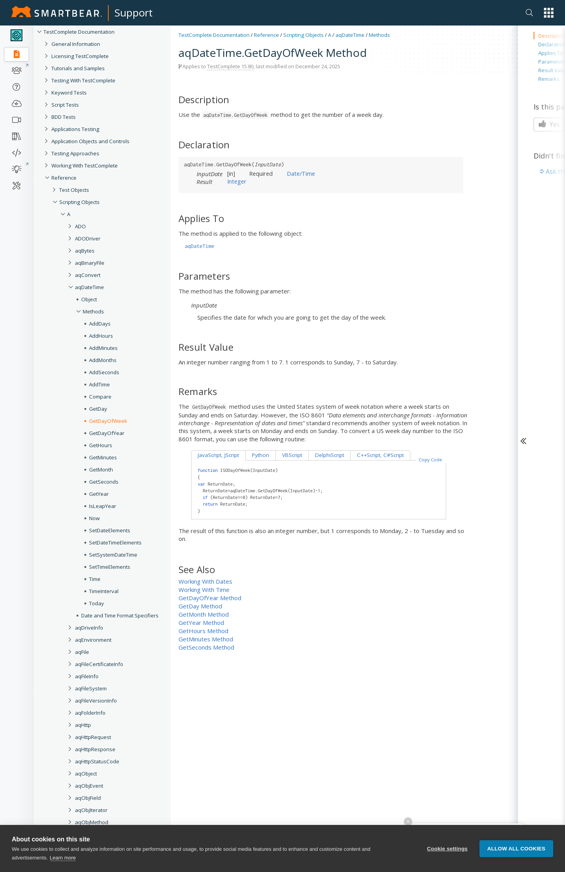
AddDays (100, 323)
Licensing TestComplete (80, 56)
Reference (64, 177)
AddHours (101, 335)
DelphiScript (329, 455)
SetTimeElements (109, 566)
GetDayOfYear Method (210, 598)
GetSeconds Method (206, 647)
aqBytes (85, 250)
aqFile (82, 651)
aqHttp (83, 724)
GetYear (99, 493)
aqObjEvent (89, 785)
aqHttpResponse (95, 749)
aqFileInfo (86, 676)
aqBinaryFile (89, 262)
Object (89, 299)
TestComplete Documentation (79, 31)
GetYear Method (201, 622)
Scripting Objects (79, 202)
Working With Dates (205, 581)
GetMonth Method (204, 614)
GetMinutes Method (206, 639)
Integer (236, 181)
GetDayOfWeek (108, 420)
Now (94, 518)
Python (260, 455)
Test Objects (74, 189)
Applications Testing (75, 129)
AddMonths (103, 360)
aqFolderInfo (90, 712)
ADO (80, 226)
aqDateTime (89, 287)
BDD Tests (63, 116)
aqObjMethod (91, 822)
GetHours (100, 445)
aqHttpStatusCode (97, 761)
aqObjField (88, 797)
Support (134, 12)
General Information (75, 43)
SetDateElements (109, 530)
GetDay (98, 408)
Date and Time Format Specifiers (120, 615)
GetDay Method (200, 606)
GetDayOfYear (106, 433)
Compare (100, 396)
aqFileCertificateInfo (99, 664)
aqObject (86, 773)
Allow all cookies (516, 850)
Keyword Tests (69, 92)
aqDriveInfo (89, 627)
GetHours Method (203, 631)
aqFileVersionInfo (96, 700)
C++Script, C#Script (380, 455)
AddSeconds (104, 372)
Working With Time (204, 589)
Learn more (63, 859)
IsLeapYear (102, 506)
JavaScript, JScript (218, 455)
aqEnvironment (93, 639)
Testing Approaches (75, 153)
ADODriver (87, 238)
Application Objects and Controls (90, 141)
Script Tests (65, 104)
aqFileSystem (91, 688)
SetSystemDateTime (113, 554)
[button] (549, 12)
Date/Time (301, 173)
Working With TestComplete (84, 165)
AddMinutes (103, 347)
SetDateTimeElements (115, 542)
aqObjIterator (91, 810)
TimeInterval (103, 591)
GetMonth (101, 469)
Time (94, 579)
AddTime (99, 384)
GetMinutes (103, 457)
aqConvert (87, 275)
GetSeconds (103, 481)
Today (96, 603)
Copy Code (430, 459)
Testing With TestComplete (83, 80)
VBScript (292, 455)
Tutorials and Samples (78, 68)
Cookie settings (447, 850)
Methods (93, 311)
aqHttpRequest (93, 737)
